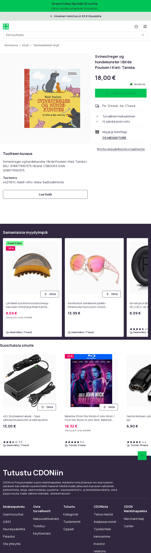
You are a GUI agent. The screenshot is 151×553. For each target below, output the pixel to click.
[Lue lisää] (45, 194)
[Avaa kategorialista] (145, 26)
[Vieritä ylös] (142, 455)
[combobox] (75, 35)
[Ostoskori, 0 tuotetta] (136, 26)
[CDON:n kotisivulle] (6, 26)
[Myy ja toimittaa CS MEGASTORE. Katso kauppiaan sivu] (114, 138)
